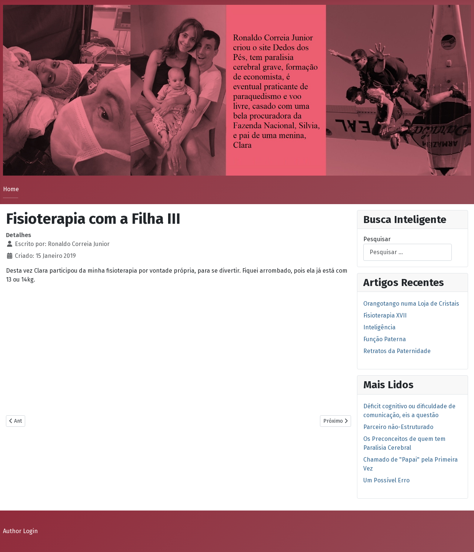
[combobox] (407, 252)
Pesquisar (377, 239)
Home (11, 189)
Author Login (20, 531)
